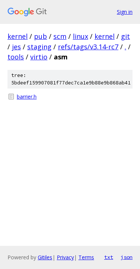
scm (59, 36)
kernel (17, 36)
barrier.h (27, 96)
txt (108, 257)
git (125, 36)
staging (39, 46)
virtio (38, 56)
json (127, 257)
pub (40, 36)
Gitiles (45, 257)
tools (15, 56)
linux (80, 36)
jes (16, 46)
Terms (86, 257)
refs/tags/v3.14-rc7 (88, 46)
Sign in (125, 11)
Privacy (65, 257)
